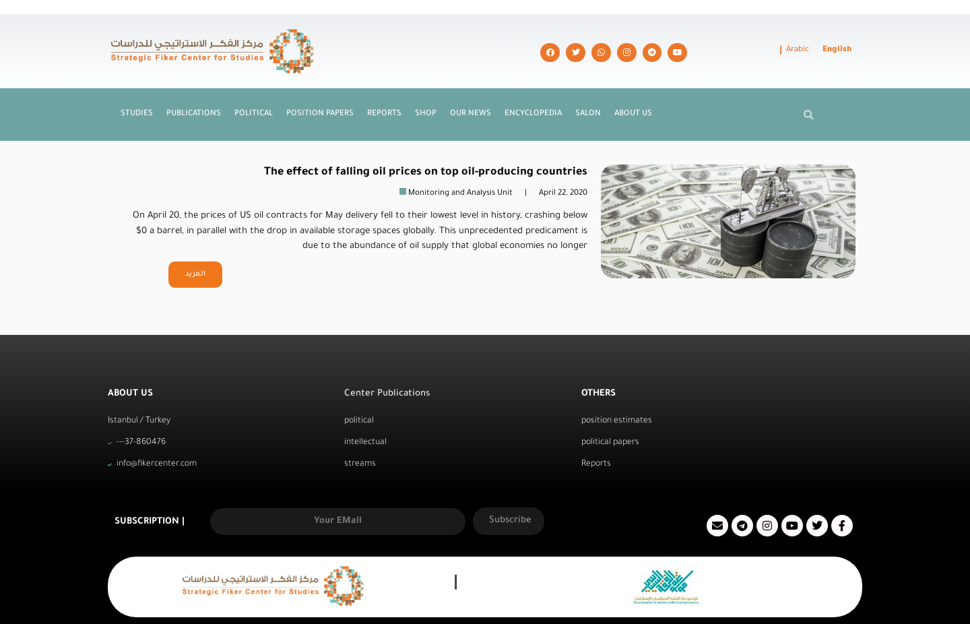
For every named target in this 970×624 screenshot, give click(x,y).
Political (253, 87)
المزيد (195, 247)
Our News (470, 87)
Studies (137, 87)
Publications (193, 87)
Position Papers (320, 87)
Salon (588, 87)
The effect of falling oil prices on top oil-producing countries (425, 145)
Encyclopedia (533, 87)
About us (633, 87)
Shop (426, 87)
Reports (384, 87)
